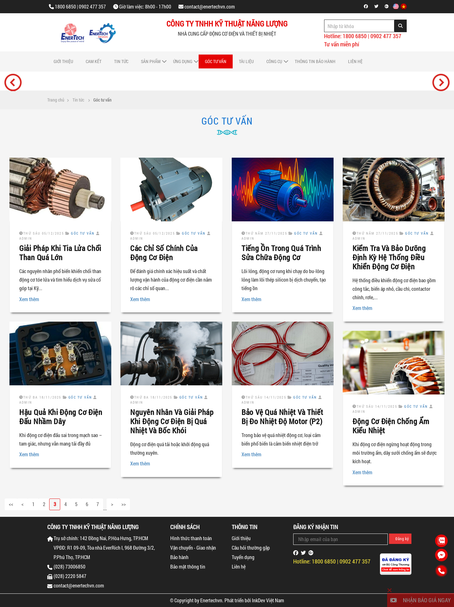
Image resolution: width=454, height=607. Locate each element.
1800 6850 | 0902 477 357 (80, 6)
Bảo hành (179, 557)
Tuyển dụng (243, 557)
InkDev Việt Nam (268, 600)
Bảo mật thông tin (187, 566)
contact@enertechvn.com (209, 6)
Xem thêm (29, 299)
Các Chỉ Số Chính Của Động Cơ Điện (164, 252)
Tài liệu (246, 61)
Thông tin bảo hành (315, 61)
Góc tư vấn (215, 61)
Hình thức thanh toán (191, 538)
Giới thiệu (63, 61)
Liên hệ (355, 61)
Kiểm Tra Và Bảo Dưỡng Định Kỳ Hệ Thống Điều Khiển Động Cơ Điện (389, 257)
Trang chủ (55, 100)
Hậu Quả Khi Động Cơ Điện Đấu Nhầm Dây (60, 416)
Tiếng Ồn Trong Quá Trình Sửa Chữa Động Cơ (281, 252)
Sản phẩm (150, 61)
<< (11, 504)
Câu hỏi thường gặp (251, 547)
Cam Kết (94, 61)
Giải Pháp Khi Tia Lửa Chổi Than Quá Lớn (60, 252)
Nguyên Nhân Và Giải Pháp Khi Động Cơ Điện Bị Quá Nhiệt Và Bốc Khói (172, 421)
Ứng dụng (182, 61)
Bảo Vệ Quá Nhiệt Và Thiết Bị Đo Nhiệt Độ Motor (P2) (282, 416)
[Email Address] (340, 539)
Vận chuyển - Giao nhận (193, 547)
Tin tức (121, 61)
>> (123, 504)
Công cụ (274, 61)
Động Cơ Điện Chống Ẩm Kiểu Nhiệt (390, 425)
